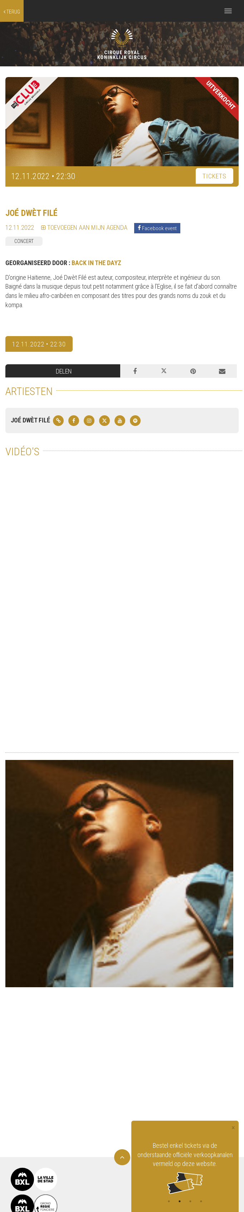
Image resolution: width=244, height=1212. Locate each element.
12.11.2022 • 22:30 (39, 344)
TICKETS (214, 176)
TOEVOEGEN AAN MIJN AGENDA (84, 227)
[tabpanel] (185, 1167)
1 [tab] (168, 1201)
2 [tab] (179, 1201)
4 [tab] (201, 1201)
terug (12, 12)
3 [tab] (190, 1201)
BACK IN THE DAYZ (96, 263)
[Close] (233, 1128)
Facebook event (157, 228)
